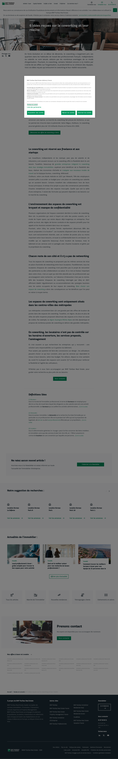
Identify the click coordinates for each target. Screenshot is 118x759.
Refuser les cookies (68, 113)
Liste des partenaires (34, 107)
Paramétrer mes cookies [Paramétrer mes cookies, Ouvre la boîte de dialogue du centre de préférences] (36, 113)
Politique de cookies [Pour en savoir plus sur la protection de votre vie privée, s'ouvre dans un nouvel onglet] (32, 104)
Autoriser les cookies (84, 113)
